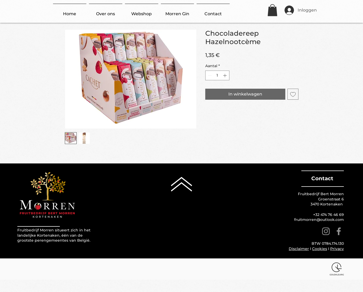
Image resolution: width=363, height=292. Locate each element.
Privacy (337, 248)
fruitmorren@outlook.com (319, 219)
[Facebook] (339, 231)
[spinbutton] (217, 75)
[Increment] (225, 75)
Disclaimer (299, 248)
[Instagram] (326, 231)
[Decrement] (209, 75)
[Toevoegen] (292, 94)
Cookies (319, 248)
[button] (272, 10)
